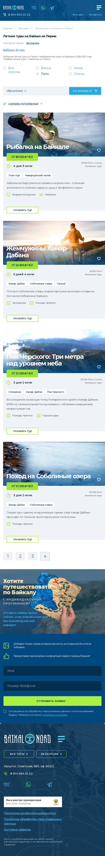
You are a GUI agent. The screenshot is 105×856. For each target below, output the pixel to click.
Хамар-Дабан (17, 283)
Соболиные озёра (41, 283)
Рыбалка (50, 194)
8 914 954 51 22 (19, 14)
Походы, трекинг (45, 302)
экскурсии (50, 754)
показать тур (22, 210)
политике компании (54, 714)
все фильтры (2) (82, 90)
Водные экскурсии (24, 194)
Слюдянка (15, 391)
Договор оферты (17, 829)
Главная (7, 28)
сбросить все (15, 90)
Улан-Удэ (14, 175)
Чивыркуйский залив (38, 175)
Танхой (61, 283)
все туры (17, 754)
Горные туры (51, 415)
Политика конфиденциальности (30, 813)
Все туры (78, 14)
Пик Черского (55, 391)
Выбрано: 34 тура (14, 49)
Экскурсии (95, 14)
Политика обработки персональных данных (32, 821)
